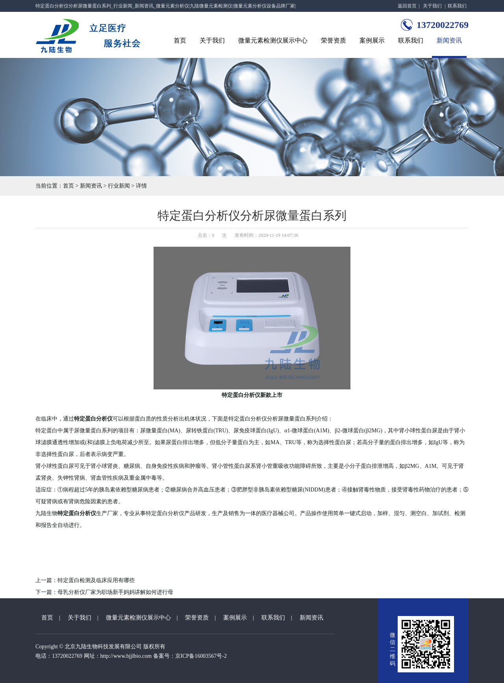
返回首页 (407, 6)
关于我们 (432, 6)
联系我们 (457, 6)
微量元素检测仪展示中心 (273, 40)
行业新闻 (119, 186)
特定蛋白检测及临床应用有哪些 (96, 580)
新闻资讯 (449, 40)
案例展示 (372, 40)
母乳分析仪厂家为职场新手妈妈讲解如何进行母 (115, 592)
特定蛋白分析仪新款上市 (252, 395)
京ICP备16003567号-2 (201, 656)
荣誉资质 (333, 40)
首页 (180, 40)
